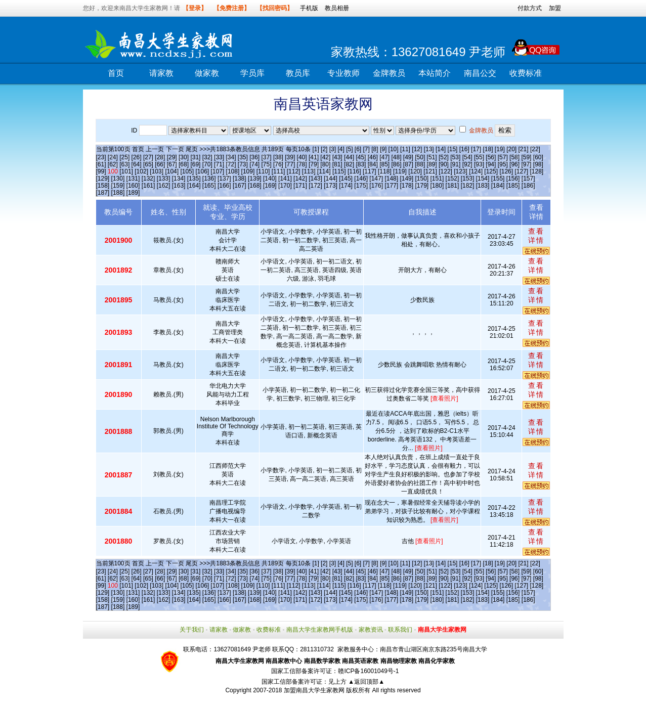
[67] (172, 164)
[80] (325, 164)
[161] (148, 185)
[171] (300, 185)
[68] (184, 164)
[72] (231, 164)
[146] (361, 178)
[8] (374, 149)
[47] (384, 157)
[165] (209, 185)
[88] (420, 164)
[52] (444, 157)
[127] (521, 171)
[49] (408, 157)
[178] (406, 185)
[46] (373, 157)
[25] (124, 157)
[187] (103, 192)
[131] (133, 178)
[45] (361, 157)
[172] (315, 185)
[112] (293, 171)
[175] (361, 185)
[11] (405, 149)
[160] (133, 185)
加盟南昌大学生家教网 (314, 690)
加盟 (555, 8)
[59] (526, 157)
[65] (148, 164)
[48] (396, 157)
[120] (415, 171)
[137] (224, 178)
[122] (445, 171)
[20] (511, 149)
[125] (491, 171)
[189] (133, 192)
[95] (503, 164)
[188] (118, 192)
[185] (513, 185)
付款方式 (530, 8)
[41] (314, 157)
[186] (528, 185)
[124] (476, 171)
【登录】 (195, 8)
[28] (160, 157)
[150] (421, 178)
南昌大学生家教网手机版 (319, 629)
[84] (373, 164)
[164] (194, 185)
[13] (429, 149)
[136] (209, 178)
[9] (383, 149)
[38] (278, 157)
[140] (270, 178)
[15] (452, 149)
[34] (231, 157)
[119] (400, 171)
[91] (455, 164)
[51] (432, 157)
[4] (340, 149)
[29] (172, 157)
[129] (103, 178)
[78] (302, 164)
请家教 (161, 73)
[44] (349, 157)
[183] (483, 185)
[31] (195, 157)
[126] (506, 171)
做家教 (207, 73)
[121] (430, 171)
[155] (498, 178)
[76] (278, 164)
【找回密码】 (274, 8)
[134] (179, 178)
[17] (476, 149)
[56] (491, 157)
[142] (300, 178)
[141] (285, 178)
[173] (330, 185)
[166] (224, 185)
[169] (270, 185)
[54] (467, 157)
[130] (118, 178)
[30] (184, 157)
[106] (202, 171)
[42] (325, 157)
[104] (172, 171)
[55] (479, 157)
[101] (126, 171)
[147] (376, 178)
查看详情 (536, 235)
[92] (467, 164)
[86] (396, 164)
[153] (468, 178)
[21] (524, 149)
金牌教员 (389, 73)
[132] (148, 178)
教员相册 (337, 8)
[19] (500, 149)
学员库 (252, 73)
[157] (528, 178)
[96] (514, 164)
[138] (239, 178)
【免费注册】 (231, 8)
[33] (219, 157)
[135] (194, 178)
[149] (406, 178)
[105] (187, 171)
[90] (444, 164)
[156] (513, 178)
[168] (255, 185)
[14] (441, 149)
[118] (385, 171)
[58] (514, 157)
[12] (417, 149)
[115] (339, 171)
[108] (233, 171)
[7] (366, 149)
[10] (394, 149)
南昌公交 (480, 73)
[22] (535, 149)
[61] (101, 164)
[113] (309, 171)
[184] (498, 185)
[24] (113, 157)
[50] (420, 157)
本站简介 (434, 73)
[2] (324, 149)
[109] (248, 171)
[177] (391, 185)
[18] (488, 149)
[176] (376, 185)
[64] (137, 164)
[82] (349, 164)
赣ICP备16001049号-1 (368, 671)
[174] (346, 185)
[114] (324, 171)
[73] (243, 164)
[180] (437, 185)
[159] (118, 185)
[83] (361, 164)
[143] (315, 178)
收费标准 (525, 73)
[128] (537, 171)
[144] (330, 178)
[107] (218, 171)
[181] (452, 185)
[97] (526, 164)
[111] (278, 171)
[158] (103, 185)
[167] (239, 185)
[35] (243, 157)
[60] (538, 157)
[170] (285, 185)
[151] (437, 178)
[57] (503, 157)
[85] (384, 164)
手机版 (309, 8)
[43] (337, 157)
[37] (267, 157)
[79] (314, 164)
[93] (479, 164)
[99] (101, 171)
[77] (290, 164)
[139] (255, 178)
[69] (195, 164)
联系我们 (400, 629)
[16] (464, 149)
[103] (156, 171)
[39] (290, 157)
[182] (468, 185)
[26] (137, 157)
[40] (302, 157)
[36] (254, 157)
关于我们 (192, 629)
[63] (124, 164)
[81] (337, 164)
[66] (160, 164)
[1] (315, 149)
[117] (369, 171)
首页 (116, 73)
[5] (349, 149)
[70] (207, 164)
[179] (421, 185)
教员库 (298, 73)
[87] (408, 164)
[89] (432, 164)
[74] (254, 164)
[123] (460, 171)
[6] (358, 149)
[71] (219, 164)
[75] (267, 164)
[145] (346, 178)
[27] (148, 157)
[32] (207, 157)
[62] (113, 164)
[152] (452, 178)
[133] (163, 178)
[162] (163, 185)
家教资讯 (371, 629)
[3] (332, 149)
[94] (491, 164)
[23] (101, 157)
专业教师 (343, 73)
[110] (263, 171)
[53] (455, 157)
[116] (354, 171)
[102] (141, 171)
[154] (483, 178)
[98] (538, 164)
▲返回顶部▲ (366, 681)
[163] (179, 185)
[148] (391, 178)
